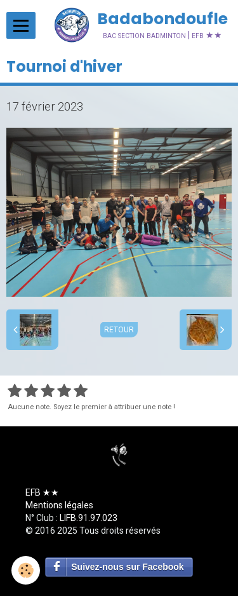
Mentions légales (59, 505)
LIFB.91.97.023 (88, 518)
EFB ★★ (42, 492)
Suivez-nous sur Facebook (127, 567)
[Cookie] (25, 570)
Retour (119, 329)
